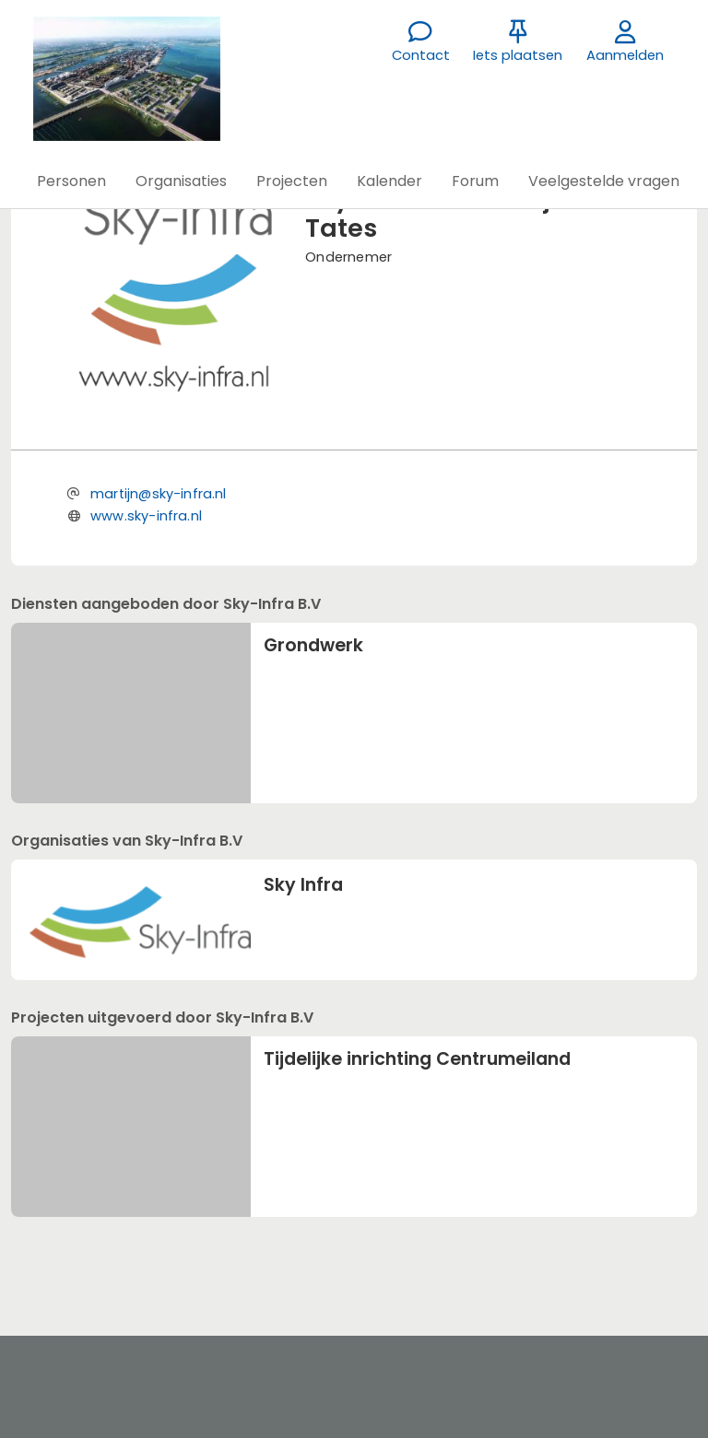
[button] (71, 181)
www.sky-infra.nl (146, 516)
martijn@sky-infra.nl (158, 494)
